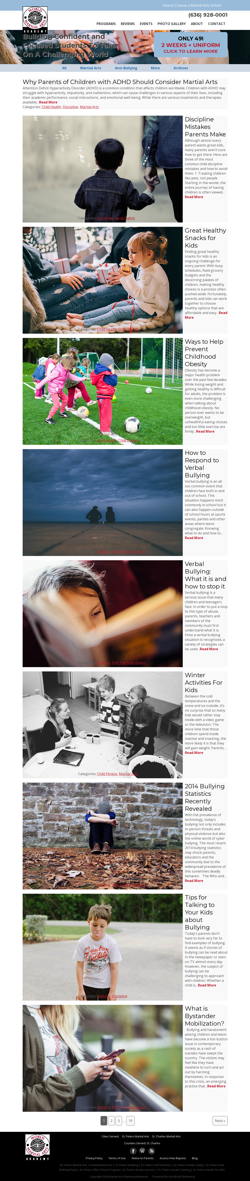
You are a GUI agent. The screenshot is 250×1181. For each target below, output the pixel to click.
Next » (220, 1120)
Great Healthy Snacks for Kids (205, 238)
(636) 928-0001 (208, 15)
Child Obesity (128, 329)
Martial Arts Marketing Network (128, 1176)
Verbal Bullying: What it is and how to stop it (206, 575)
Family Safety (124, 218)
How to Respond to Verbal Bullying (202, 464)
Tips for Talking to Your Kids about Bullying (200, 912)
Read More (48, 102)
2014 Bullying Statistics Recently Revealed (205, 797)
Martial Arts (89, 107)
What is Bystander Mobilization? (204, 1016)
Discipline (70, 107)
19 (130, 1120)
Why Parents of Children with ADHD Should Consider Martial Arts (120, 82)
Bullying (103, 551)
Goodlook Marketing (181, 1176)
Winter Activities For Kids (204, 682)
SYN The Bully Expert (129, 551)
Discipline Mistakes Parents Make (205, 127)
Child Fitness (107, 773)
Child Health (51, 107)
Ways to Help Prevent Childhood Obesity (204, 353)
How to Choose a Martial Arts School (191, 5)
